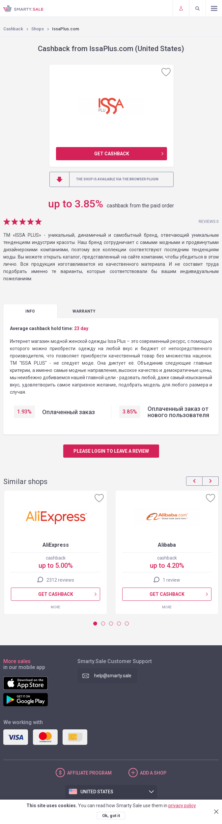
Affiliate (89, 773)
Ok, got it (111, 815)
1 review (171, 580)
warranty (84, 311)
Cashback (13, 28)
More (55, 607)
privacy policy (182, 805)
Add (153, 773)
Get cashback (111, 153)
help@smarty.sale (112, 675)
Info (30, 311)
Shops (37, 28)
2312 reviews (60, 580)
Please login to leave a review (111, 451)
